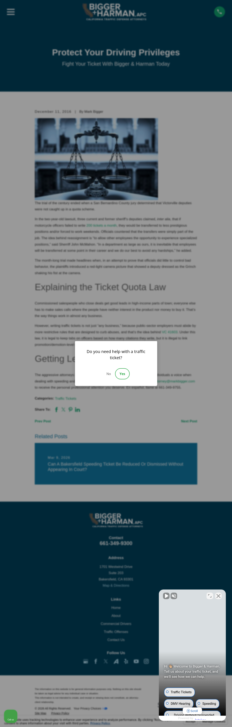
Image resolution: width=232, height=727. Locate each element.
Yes (122, 374)
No (108, 374)
